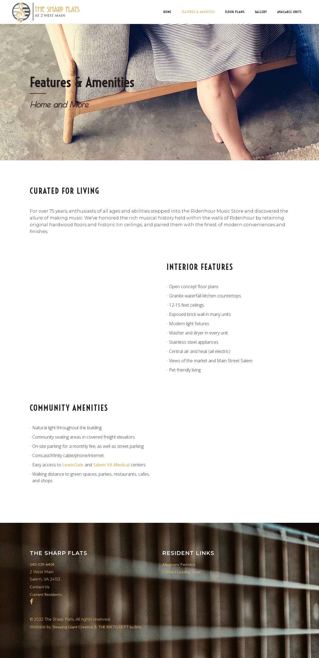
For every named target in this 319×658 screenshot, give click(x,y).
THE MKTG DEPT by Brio (119, 626)
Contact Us (39, 586)
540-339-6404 (42, 564)
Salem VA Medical (111, 465)
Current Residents (46, 594)
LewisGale (73, 465)
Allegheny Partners (178, 564)
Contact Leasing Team (181, 571)
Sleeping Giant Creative (72, 626)
